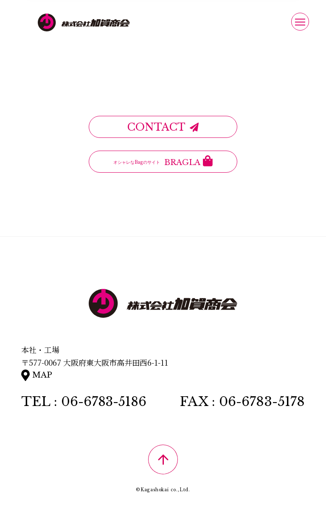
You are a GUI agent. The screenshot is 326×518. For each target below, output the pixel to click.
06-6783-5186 (105, 401)
